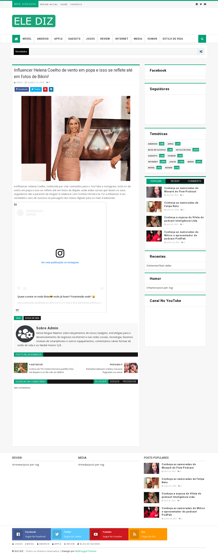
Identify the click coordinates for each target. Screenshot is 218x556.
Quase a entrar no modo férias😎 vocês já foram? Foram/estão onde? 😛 (56, 296)
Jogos (90, 38)
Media (138, 38)
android (152, 144)
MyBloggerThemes (85, 551)
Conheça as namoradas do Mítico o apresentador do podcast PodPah (181, 235)
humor (172, 155)
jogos (173, 161)
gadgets (152, 155)
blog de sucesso (157, 149)
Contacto (76, 4)
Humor (152, 38)
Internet (121, 38)
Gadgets (74, 38)
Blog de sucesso (88, 544)
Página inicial (49, 4)
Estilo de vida (173, 38)
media (191, 161)
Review (105, 38)
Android (43, 38)
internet (153, 161)
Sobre (64, 4)
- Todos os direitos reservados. (42, 551)
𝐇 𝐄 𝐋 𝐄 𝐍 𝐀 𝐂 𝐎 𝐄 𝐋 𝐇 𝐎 (63, 302)
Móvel (27, 38)
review (168, 167)
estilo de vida (32, 318)
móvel (151, 167)
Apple (58, 38)
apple (170, 144)
